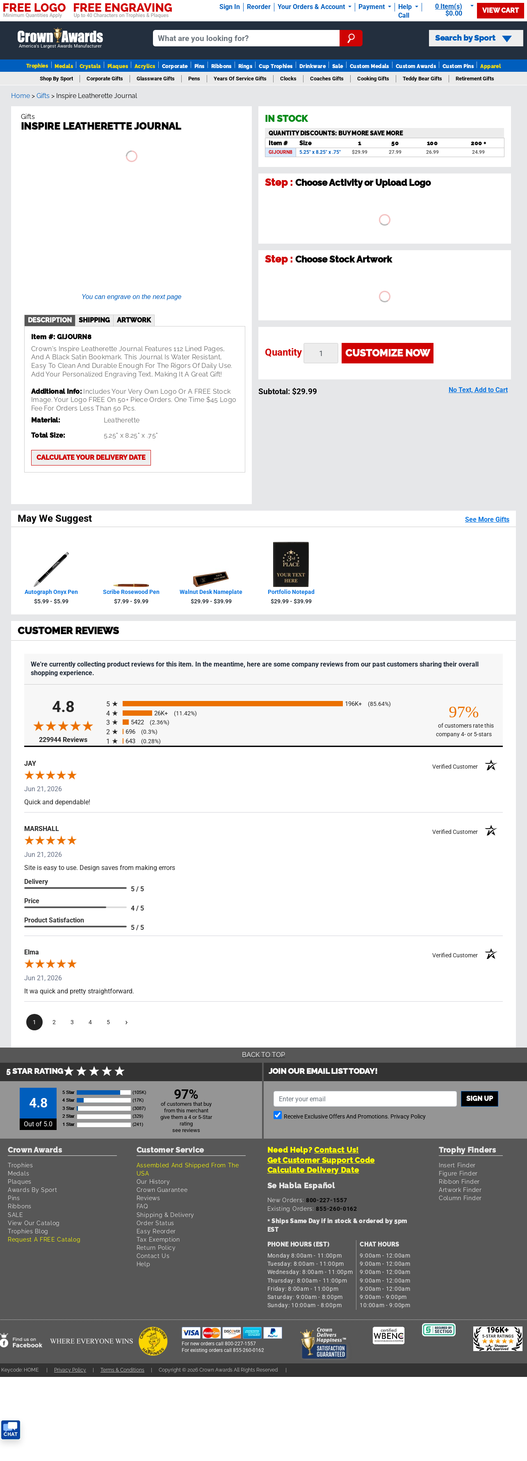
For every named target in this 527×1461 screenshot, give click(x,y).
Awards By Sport (32, 1189)
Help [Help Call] (405, 7)
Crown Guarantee (162, 1189)
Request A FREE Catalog (44, 1239)
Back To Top (263, 1055)
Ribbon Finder (459, 1181)
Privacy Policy (408, 1116)
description (50, 320)
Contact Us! (336, 1150)
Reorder (259, 7)
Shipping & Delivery (165, 1214)
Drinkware (312, 66)
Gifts (43, 96)
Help (144, 1263)
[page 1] (34, 1022)
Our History (153, 1181)
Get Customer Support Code (321, 1160)
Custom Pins (458, 66)
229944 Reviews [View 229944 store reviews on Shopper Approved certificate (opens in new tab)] (70, 740)
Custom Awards (416, 66)
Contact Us (153, 1255)
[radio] (263, 703)
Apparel (490, 66)
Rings (245, 66)
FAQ (142, 1206)
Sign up (479, 1099)
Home (20, 96)
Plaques (117, 66)
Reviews (148, 1197)
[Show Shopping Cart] (451, 10)
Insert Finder (457, 1165)
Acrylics (145, 66)
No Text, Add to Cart (478, 390)
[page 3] (72, 1022)
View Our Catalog (34, 1222)
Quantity (283, 352)
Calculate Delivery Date (313, 1170)
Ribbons (221, 66)
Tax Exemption (158, 1239)
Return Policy (156, 1247)
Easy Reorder (156, 1231)
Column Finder (460, 1197)
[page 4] (90, 1022)
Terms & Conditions (122, 1370)
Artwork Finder (460, 1189)
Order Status (155, 1222)
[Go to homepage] (60, 38)
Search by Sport (473, 38)
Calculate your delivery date (91, 457)
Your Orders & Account (312, 7)
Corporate (175, 66)
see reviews (186, 1130)
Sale (337, 66)
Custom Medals (369, 66)
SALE (15, 1214)
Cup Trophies (276, 66)
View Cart (500, 10)
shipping (94, 320)
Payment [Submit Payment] (372, 7)
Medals (64, 66)
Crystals (90, 66)
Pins (199, 66)
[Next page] (126, 1022)
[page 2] (54, 1022)
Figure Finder (458, 1173)
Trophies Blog (28, 1231)
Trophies (37, 66)
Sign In (229, 7)
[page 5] (108, 1022)
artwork (134, 320)
